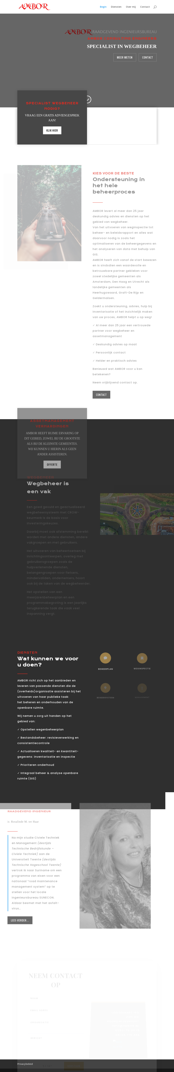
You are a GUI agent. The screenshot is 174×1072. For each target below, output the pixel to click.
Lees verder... (20, 934)
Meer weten (125, 57)
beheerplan (105, 667)
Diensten (116, 7)
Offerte (52, 472)
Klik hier (52, 130)
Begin (103, 7)
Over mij (131, 7)
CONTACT (101, 394)
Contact (145, 7)
